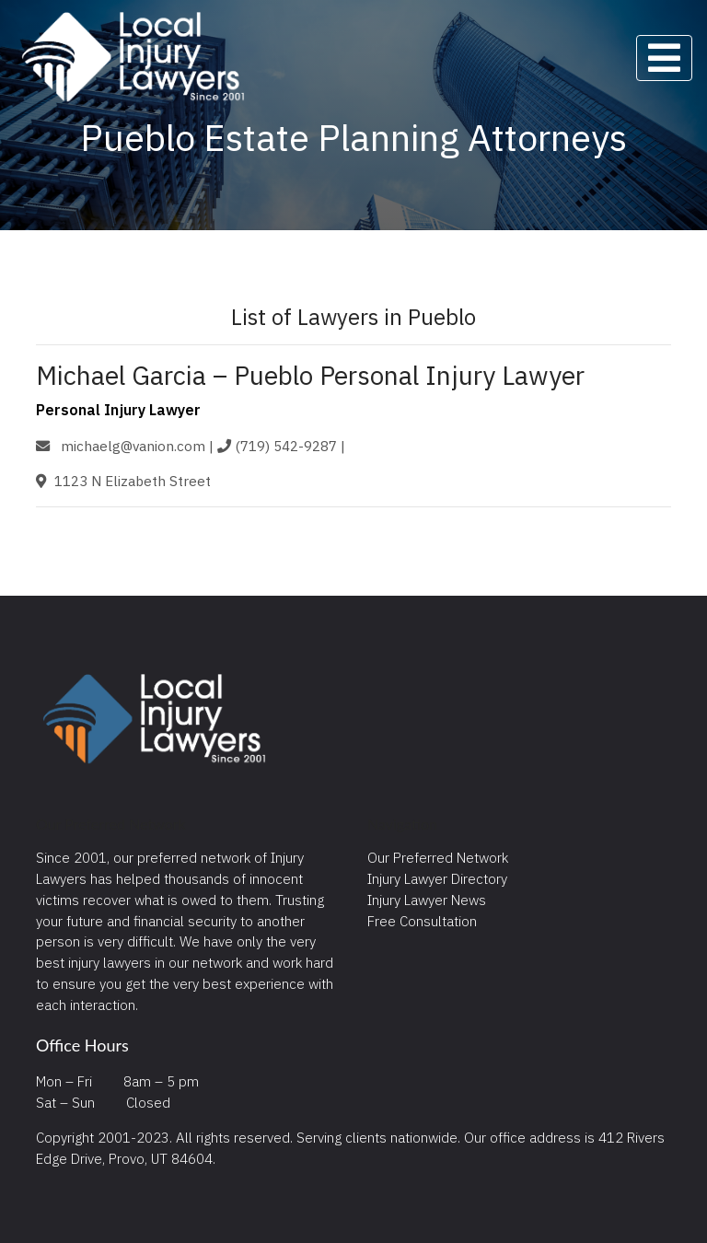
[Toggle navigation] (664, 58)
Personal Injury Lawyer (118, 410)
